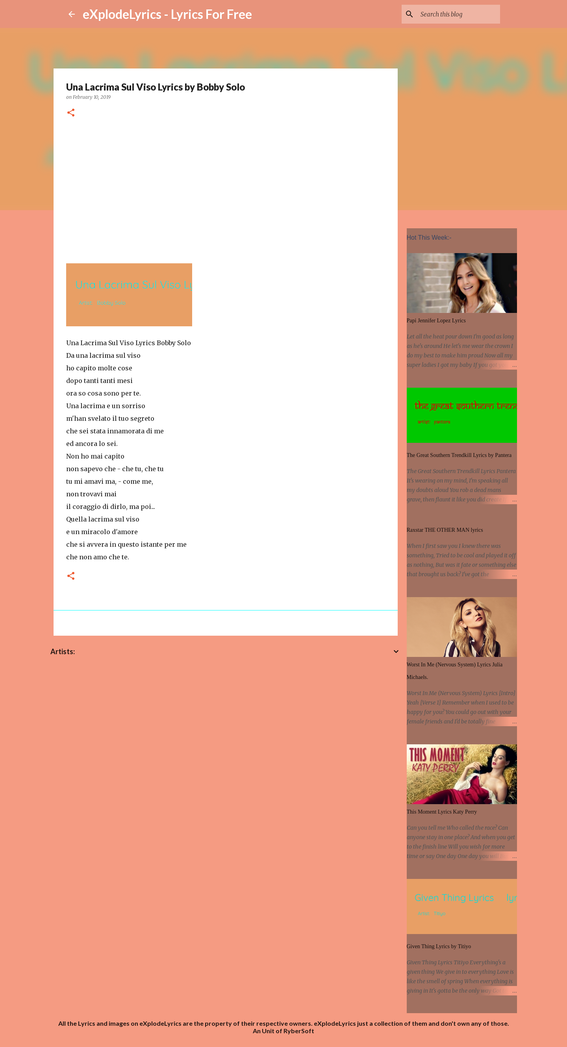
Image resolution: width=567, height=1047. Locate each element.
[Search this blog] (458, 14)
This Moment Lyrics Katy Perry (442, 812)
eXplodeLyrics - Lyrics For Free (167, 14)
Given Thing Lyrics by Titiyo (439, 946)
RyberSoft (299, 1030)
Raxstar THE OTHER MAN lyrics (445, 530)
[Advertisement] (225, 189)
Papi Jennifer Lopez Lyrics (436, 321)
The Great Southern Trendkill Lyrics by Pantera (459, 455)
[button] (71, 113)
